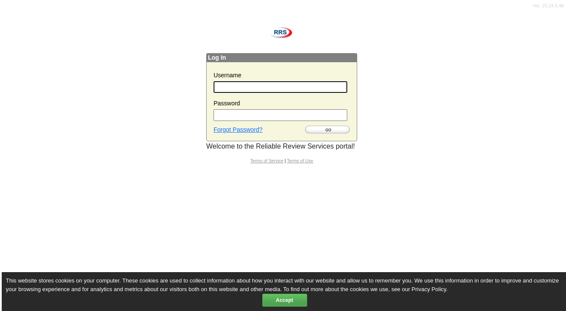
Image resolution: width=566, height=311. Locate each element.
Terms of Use (300, 161)
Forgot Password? (238, 129)
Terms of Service (266, 161)
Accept (284, 300)
